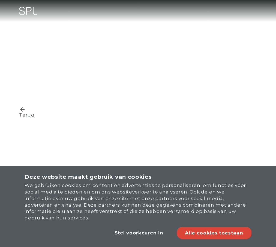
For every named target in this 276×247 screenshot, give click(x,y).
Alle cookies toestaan (214, 233)
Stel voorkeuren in (139, 233)
